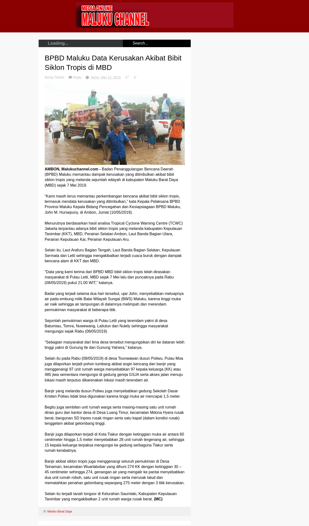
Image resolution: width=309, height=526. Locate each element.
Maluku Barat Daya (59, 511)
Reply (78, 77)
